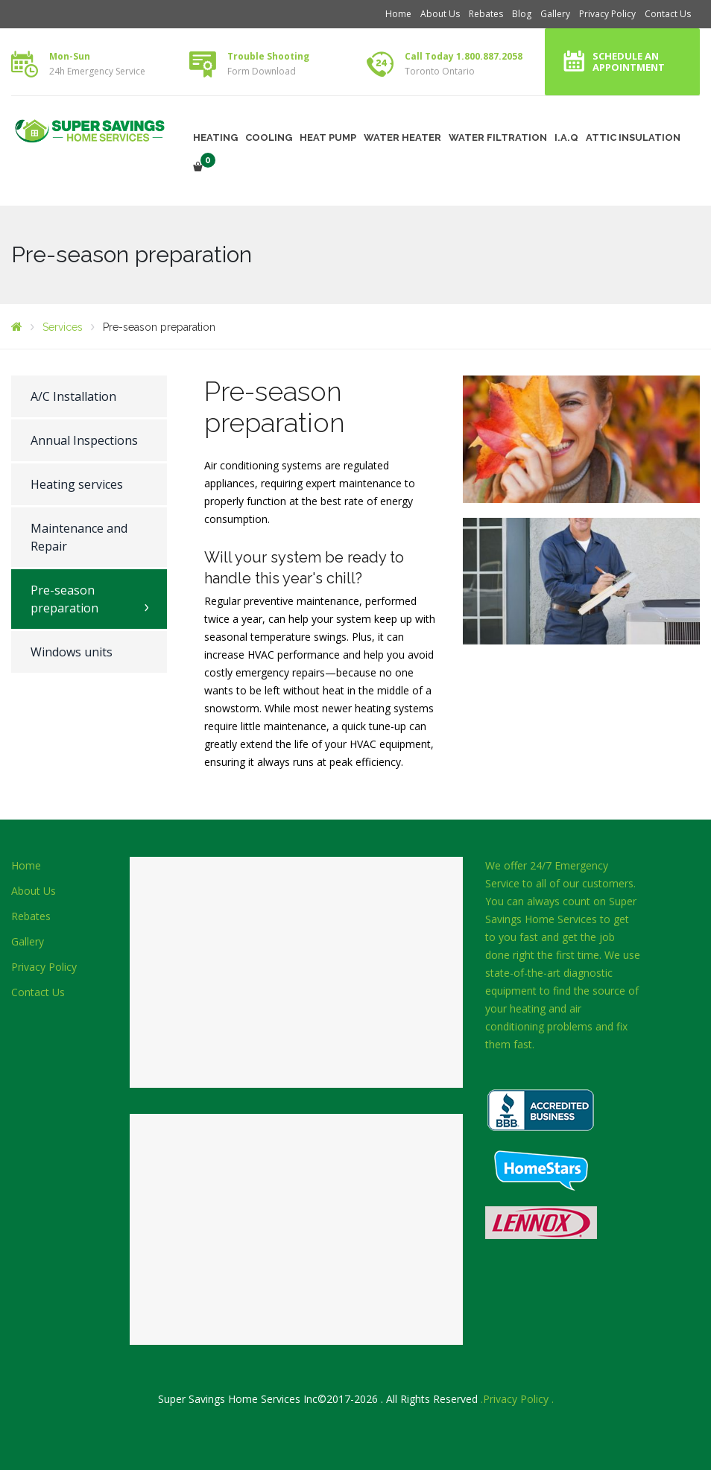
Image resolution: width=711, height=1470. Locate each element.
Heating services (77, 484)
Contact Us (668, 13)
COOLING (268, 137)
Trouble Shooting (268, 56)
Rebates (486, 13)
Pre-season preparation (64, 599)
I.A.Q (566, 137)
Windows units (72, 652)
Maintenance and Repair (79, 537)
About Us (440, 13)
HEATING (215, 137)
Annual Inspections (84, 440)
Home (398, 13)
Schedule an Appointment (628, 61)
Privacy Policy (607, 13)
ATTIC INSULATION (633, 137)
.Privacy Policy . (517, 1399)
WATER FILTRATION (498, 137)
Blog (521, 13)
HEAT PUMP (328, 137)
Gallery (555, 13)
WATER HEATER (402, 137)
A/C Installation (73, 396)
